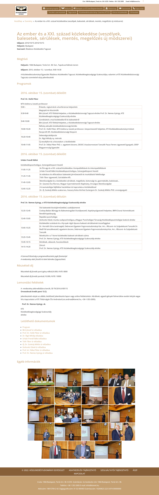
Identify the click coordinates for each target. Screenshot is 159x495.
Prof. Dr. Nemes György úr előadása (38, 353)
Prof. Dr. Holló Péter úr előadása (36, 333)
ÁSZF (135, 470)
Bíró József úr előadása (32, 330)
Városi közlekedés (119, 12)
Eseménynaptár (51, 8)
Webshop (110, 8)
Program (26, 327)
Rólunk (66, 8)
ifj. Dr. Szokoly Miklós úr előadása (37, 344)
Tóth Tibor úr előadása (32, 341)
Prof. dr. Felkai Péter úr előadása (36, 350)
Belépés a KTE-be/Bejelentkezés (88, 8)
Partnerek (124, 8)
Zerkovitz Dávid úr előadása (34, 347)
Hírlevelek (134, 12)
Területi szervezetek (56, 12)
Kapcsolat (138, 8)
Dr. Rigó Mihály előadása (33, 336)
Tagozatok (72, 12)
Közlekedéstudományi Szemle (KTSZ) (94, 12)
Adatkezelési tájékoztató (82, 470)
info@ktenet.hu (92, 485)
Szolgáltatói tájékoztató (114, 470)
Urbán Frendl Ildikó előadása (35, 338)
